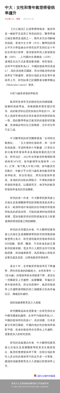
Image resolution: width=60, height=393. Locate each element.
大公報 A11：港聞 (12, 19)
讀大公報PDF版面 (46, 376)
